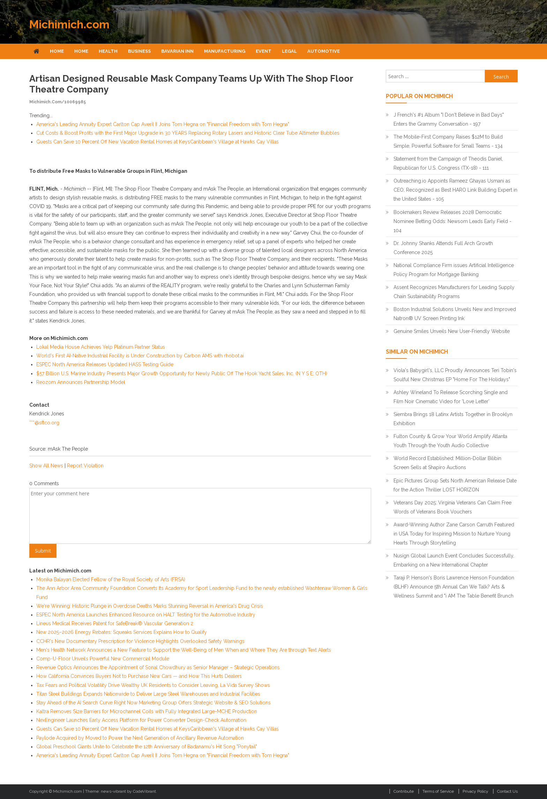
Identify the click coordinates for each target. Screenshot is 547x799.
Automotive (323, 51)
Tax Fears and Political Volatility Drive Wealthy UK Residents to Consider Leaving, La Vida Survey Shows (153, 685)
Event (263, 51)
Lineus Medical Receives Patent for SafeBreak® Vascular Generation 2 (114, 623)
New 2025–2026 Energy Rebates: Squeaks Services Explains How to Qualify (121, 632)
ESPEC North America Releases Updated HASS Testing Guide (104, 364)
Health (108, 51)
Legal (289, 51)
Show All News (46, 465)
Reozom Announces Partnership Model (80, 382)
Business (139, 51)
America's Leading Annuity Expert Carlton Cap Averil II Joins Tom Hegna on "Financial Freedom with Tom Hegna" (162, 124)
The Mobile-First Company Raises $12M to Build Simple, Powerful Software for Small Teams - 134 (448, 141)
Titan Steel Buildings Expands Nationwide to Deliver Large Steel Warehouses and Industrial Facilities (148, 694)
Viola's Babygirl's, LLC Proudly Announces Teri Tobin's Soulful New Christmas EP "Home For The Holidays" (455, 375)
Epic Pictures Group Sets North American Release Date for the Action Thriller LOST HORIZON (455, 485)
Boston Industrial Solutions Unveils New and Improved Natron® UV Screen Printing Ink (455, 313)
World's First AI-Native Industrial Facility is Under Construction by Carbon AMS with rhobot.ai (140, 355)
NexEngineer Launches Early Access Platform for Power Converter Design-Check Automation (141, 720)
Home (57, 51)
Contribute (404, 791)
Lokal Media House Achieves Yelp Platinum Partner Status (100, 347)
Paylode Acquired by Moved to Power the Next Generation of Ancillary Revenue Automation (140, 738)
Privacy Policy (475, 791)
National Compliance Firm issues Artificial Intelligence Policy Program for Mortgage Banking (454, 269)
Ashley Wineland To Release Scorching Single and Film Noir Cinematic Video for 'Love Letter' (451, 397)
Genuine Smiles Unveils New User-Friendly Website (452, 331)
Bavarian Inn (177, 51)
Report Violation (85, 465)
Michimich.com (69, 24)
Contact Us (507, 791)
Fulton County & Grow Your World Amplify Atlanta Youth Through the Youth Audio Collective (450, 441)
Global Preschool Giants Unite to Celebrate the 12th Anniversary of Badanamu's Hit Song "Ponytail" (146, 746)
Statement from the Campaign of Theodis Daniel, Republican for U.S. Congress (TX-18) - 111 (448, 163)
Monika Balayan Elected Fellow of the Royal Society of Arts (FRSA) (110, 579)
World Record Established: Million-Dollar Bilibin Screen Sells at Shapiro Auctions (447, 463)
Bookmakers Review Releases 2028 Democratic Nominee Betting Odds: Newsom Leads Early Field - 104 (452, 221)
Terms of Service (438, 791)
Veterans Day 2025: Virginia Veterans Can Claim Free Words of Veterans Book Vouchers (452, 507)
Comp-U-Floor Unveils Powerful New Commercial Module (102, 658)
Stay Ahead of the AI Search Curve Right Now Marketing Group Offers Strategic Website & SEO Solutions (153, 702)
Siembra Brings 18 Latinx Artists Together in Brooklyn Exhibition (453, 419)
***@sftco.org (44, 423)
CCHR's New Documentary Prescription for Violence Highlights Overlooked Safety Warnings (140, 641)
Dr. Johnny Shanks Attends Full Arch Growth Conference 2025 (443, 248)
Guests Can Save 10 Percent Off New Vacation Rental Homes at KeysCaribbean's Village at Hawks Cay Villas (157, 142)
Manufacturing (224, 51)
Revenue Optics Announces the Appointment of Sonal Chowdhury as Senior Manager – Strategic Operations (158, 667)
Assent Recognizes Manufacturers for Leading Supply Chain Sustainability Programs (454, 291)
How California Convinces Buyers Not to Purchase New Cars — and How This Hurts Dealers (139, 676)
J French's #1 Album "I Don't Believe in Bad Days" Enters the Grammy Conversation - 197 (449, 119)
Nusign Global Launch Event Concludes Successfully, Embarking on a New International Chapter (454, 560)
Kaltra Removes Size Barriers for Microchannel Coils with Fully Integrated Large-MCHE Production (146, 711)
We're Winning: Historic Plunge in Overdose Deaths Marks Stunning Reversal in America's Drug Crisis (149, 606)
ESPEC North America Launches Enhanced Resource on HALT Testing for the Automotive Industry (145, 614)
